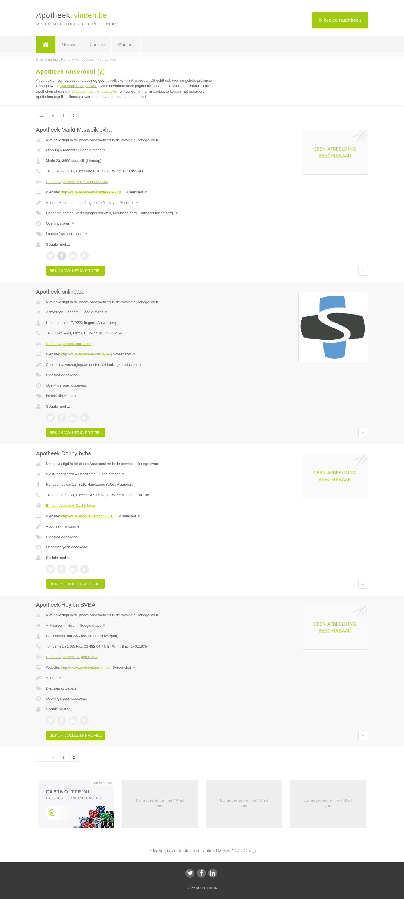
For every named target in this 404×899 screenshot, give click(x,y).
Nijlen (72, 625)
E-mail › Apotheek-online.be (68, 344)
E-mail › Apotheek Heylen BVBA (72, 657)
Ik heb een (340, 20)
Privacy (212, 887)
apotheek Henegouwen (78, 86)
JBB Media (197, 887)
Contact (126, 44)
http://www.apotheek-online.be (85, 354)
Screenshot (136, 192)
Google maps (93, 150)
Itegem (73, 312)
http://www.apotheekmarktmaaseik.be (91, 192)
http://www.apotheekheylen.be (85, 667)
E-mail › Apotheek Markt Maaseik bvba (77, 182)
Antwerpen (54, 312)
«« (42, 115)
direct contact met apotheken (95, 91)
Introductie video (61, 396)
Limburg (52, 150)
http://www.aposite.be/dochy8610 (87, 516)
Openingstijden (60, 223)
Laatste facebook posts (67, 234)
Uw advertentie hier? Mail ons (160, 802)
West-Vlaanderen (60, 474)
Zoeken (97, 44)
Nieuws (69, 44)
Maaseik (70, 150)
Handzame (87, 474)
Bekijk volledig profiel (76, 270)
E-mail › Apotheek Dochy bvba (70, 505)
